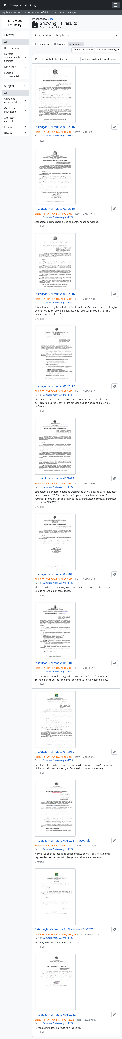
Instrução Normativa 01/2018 (54, 663)
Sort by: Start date (82, 49)
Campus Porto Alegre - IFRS (58, 135)
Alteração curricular (15, 119)
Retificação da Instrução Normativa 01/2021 (64, 929)
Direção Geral (15, 48)
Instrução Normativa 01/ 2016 (55, 127)
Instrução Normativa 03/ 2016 (55, 294)
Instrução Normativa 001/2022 (55, 1014)
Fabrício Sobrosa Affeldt (15, 74)
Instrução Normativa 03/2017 (54, 574)
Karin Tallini (15, 67)
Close (50, 18)
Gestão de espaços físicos (15, 100)
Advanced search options (52, 35)
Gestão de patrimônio (15, 110)
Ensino (15, 127)
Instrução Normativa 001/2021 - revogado (63, 840)
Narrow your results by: (15, 23)
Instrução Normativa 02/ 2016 (55, 208)
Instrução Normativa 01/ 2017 (55, 386)
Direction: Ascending (106, 49)
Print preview (42, 44)
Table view (75, 44)
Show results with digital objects (99, 59)
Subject (9, 86)
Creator (9, 35)
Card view (60, 44)
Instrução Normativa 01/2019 (54, 751)
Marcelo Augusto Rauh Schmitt (15, 57)
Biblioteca (15, 133)
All (5, 42)
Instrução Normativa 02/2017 (54, 478)
